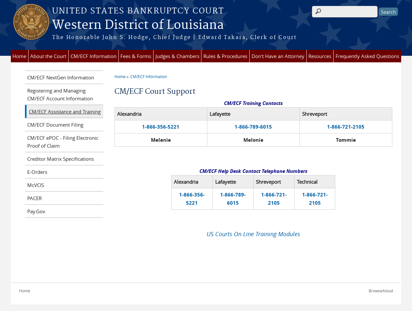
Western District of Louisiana (138, 25)
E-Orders (37, 172)
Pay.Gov (36, 211)
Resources (319, 56)
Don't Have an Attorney (278, 56)
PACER (34, 198)
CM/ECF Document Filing (55, 124)
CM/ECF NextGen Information (60, 77)
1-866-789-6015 (253, 126)
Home (19, 56)
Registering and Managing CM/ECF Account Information (60, 94)
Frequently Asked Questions (367, 56)
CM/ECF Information (93, 56)
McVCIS (35, 185)
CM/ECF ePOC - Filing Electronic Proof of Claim (62, 142)
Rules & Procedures (225, 56)
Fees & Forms (135, 56)
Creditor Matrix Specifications (60, 159)
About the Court (48, 56)
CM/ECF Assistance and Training (65, 111)
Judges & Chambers (177, 56)
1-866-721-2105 (345, 126)
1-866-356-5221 (160, 126)
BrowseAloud (381, 290)
